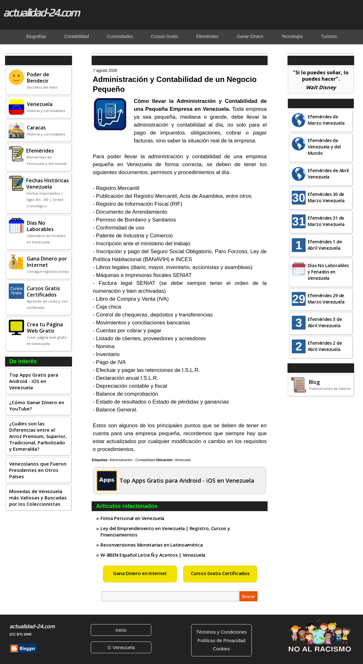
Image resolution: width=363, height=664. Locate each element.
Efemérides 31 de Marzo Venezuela (326, 221)
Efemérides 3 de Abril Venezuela (325, 322)
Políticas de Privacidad (221, 640)
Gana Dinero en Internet (140, 573)
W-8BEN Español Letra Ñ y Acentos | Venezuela (152, 555)
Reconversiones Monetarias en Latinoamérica (151, 545)
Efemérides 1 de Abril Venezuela (325, 245)
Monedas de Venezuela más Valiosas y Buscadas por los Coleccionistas (38, 497)
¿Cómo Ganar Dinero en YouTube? (36, 405)
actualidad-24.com (41, 12)
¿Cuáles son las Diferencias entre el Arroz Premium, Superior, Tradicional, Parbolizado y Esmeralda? (38, 436)
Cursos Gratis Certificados (220, 573)
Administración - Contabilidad (132, 460)
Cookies (221, 648)
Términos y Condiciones (221, 632)
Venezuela (182, 460)
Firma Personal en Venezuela (132, 518)
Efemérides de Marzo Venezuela (326, 120)
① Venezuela (121, 647)
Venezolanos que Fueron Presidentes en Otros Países (37, 469)
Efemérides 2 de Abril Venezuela (325, 346)
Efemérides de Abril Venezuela (328, 173)
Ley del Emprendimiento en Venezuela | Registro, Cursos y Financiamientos (165, 531)
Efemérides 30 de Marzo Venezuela (326, 197)
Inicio (121, 630)
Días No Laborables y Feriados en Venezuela (328, 271)
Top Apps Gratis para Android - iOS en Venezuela (33, 381)
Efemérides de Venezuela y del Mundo (324, 146)
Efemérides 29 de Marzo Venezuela (326, 298)
